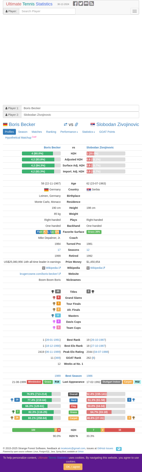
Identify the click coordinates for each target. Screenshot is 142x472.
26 (17, 417)
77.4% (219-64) (37, 400)
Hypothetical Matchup (20, 137)
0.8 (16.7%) (93, 171)
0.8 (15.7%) (93, 165)
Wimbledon (34, 382)
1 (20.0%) (92, 153)
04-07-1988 (101, 351)
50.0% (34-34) (96, 406)
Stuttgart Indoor (112, 382)
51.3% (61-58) (96, 400)
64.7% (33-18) (99, 412)
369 (57, 357)
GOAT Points (107, 131)
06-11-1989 (53, 351)
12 (88, 249)
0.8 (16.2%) (93, 159)
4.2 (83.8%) (38, 159)
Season (22, 131)
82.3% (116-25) (38, 412)
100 (33, 430)
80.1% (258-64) (37, 418)
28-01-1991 (53, 339)
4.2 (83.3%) (38, 171)
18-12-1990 (53, 345)
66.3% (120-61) (34, 406)
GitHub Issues (105, 448)
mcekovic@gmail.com (73, 448)
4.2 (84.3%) (38, 165)
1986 (90, 375)
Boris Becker (22, 124)
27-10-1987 (98, 345)
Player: (11, 11)
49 (58, 291)
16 (17, 399)
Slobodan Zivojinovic (117, 124)
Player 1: (12, 108)
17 (59, 249)
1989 (58, 375)
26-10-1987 (98, 339)
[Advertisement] (42, 60)
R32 (137, 382)
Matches (37, 131)
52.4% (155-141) (97, 394)
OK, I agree (73, 466)
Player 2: (12, 114)
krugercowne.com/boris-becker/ (39, 273)
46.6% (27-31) (95, 418)
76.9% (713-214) (37, 394)
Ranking (51, 131)
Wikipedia (52, 267)
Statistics (88, 131)
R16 (57, 382)
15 (120, 430)
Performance (69, 131)
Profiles (9, 131)
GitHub (81, 452)
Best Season (73, 375)
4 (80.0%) (37, 153)
